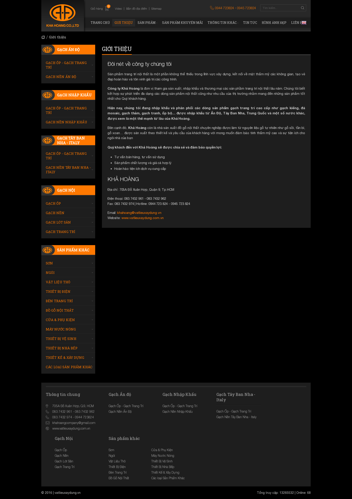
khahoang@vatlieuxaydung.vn (139, 213)
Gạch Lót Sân (58, 222)
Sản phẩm (147, 22)
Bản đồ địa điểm (136, 8)
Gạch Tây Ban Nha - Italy (71, 140)
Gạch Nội (66, 190)
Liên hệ (298, 22)
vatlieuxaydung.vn (68, 493)
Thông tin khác (222, 22)
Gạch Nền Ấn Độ (61, 76)
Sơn (49, 263)
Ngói (50, 272)
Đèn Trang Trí (59, 301)
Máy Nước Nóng (61, 329)
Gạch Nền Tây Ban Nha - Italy (68, 169)
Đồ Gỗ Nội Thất (60, 310)
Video (118, 8)
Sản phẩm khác (73, 250)
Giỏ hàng (100, 9)
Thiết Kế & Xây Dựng (65, 357)
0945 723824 (246, 8)
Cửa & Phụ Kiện (60, 319)
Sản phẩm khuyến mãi (182, 22)
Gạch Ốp (53, 203)
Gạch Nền (55, 213)
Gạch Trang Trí (60, 231)
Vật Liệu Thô (58, 282)
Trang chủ (100, 22)
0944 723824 (224, 8)
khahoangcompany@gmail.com (73, 423)
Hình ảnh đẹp (274, 22)
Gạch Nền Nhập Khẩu (66, 122)
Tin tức (250, 22)
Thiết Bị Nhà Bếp (61, 348)
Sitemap (156, 8)
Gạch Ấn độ (68, 49)
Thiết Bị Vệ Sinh (61, 338)
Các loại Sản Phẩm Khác (69, 367)
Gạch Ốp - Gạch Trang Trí (66, 64)
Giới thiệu (123, 22)
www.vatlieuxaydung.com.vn (142, 218)
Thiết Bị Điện (58, 291)
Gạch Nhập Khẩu (74, 95)
